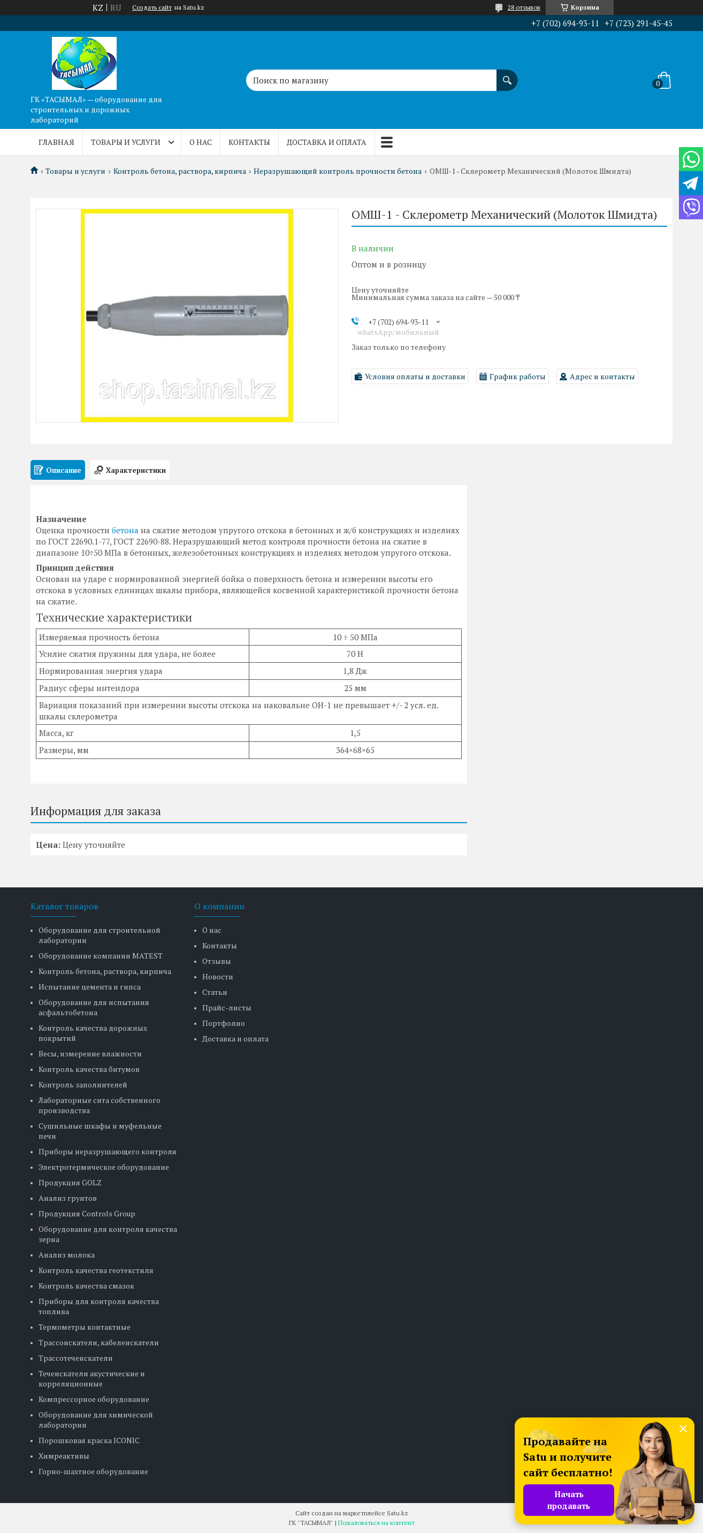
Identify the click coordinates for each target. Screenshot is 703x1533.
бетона (125, 530)
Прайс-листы (226, 1007)
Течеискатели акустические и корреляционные (92, 1378)
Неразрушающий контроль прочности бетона (338, 171)
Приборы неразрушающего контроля (108, 1151)
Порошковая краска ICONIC (89, 1440)
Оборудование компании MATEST (101, 956)
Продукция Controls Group (87, 1213)
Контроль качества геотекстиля (96, 1270)
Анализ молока (67, 1255)
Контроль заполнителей (83, 1084)
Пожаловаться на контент (376, 1523)
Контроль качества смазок (86, 1286)
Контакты (249, 142)
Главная (56, 142)
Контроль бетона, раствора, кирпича (179, 171)
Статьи (214, 992)
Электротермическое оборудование (104, 1167)
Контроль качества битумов (89, 1069)
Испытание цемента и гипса (90, 987)
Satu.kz (397, 1513)
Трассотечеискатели (76, 1358)
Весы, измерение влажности (90, 1053)
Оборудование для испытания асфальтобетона (94, 1007)
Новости (217, 976)
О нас (200, 142)
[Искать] (507, 75)
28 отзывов (524, 7)
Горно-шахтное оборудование (93, 1471)
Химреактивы (64, 1456)
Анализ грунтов (68, 1198)
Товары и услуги (126, 142)
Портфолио (223, 1023)
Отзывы (216, 961)
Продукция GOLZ (70, 1182)
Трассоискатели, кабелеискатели (99, 1342)
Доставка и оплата (326, 142)
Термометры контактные (85, 1327)
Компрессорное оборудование (94, 1399)
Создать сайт (152, 7)
